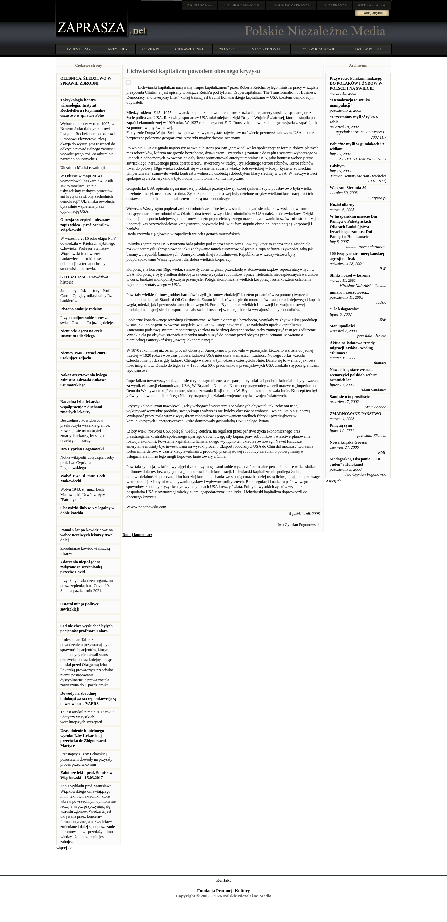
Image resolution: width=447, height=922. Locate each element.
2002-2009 (227, 49)
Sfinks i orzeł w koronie (350, 275)
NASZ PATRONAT (266, 49)
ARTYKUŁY (118, 49)
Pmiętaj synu (341, 425)
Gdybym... (339, 165)
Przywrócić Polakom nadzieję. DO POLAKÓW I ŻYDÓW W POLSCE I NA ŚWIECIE (356, 83)
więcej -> (64, 847)
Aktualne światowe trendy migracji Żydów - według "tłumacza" (352, 347)
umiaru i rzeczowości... (349, 292)
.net (200, 5)
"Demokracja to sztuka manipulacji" (350, 103)
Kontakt (223, 880)
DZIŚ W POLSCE (368, 49)
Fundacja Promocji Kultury (223, 890)
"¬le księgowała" (344, 309)
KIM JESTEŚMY (77, 49)
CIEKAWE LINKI (189, 49)
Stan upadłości (342, 326)
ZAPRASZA (242, 5)
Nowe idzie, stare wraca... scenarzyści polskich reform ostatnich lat (353, 374)
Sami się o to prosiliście (349, 396)
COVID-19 (150, 49)
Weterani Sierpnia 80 (348, 187)
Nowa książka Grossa (348, 442)
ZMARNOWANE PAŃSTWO (355, 413)
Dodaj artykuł (373, 13)
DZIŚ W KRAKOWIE (318, 49)
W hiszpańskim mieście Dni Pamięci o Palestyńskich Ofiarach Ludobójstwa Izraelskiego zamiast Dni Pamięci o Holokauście (353, 226)
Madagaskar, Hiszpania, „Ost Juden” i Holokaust (355, 462)
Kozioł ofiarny (342, 204)
